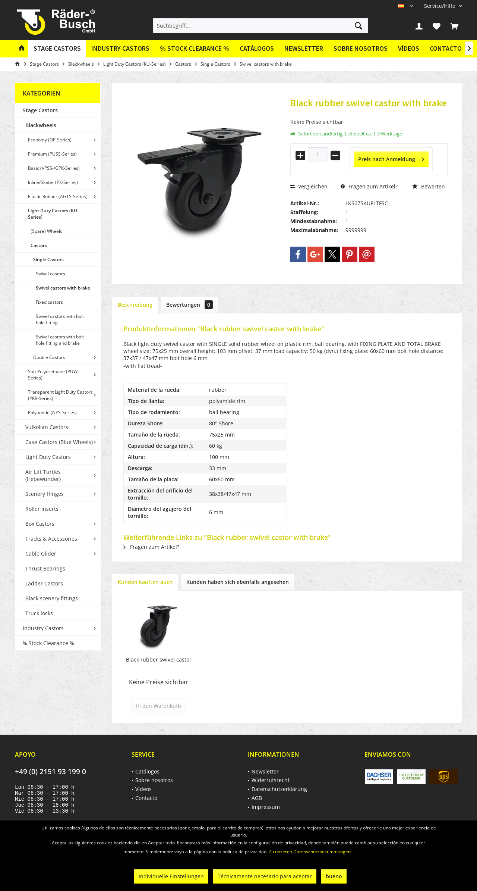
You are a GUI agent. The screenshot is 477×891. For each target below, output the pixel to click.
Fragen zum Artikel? (369, 186)
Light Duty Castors (48, 456)
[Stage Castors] (57, 48)
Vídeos (408, 48)
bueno (334, 876)
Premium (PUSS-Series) (52, 154)
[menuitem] (440, 5)
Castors (39, 245)
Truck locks (39, 613)
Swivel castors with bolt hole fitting (60, 319)
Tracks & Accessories (51, 538)
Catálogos (257, 48)
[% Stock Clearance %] (194, 48)
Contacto (446, 48)
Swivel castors (50, 274)
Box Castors (39, 523)
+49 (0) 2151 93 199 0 (50, 771)
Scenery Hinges (44, 493)
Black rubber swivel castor (159, 659)
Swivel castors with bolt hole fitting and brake (60, 340)
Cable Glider (40, 553)
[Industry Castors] (120, 48)
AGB (257, 797)
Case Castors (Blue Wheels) (59, 442)
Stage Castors (40, 110)
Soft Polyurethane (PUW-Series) (53, 374)
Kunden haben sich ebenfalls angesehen (237, 581)
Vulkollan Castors (46, 427)
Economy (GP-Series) (50, 140)
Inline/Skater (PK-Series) (53, 182)
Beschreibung (135, 304)
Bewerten (428, 186)
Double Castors (49, 357)
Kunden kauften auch (145, 581)
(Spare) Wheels (46, 231)
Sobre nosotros (361, 48)
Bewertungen (189, 304)
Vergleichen (309, 186)
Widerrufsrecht (271, 780)
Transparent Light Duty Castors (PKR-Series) (60, 395)
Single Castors (48, 259)
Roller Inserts (42, 508)
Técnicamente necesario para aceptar (265, 876)
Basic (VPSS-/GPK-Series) (54, 168)
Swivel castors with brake (63, 288)
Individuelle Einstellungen (171, 876)
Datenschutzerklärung (279, 788)
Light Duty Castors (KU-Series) (53, 213)
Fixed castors (49, 302)
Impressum (266, 806)
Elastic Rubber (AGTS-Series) (58, 196)
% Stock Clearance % (48, 643)
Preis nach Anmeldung (391, 158)
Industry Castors (43, 628)
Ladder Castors (44, 583)
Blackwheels (40, 125)
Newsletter (303, 48)
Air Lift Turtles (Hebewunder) (43, 475)
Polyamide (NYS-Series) (52, 412)
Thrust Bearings (45, 568)
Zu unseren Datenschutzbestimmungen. (310, 851)
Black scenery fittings (51, 598)
